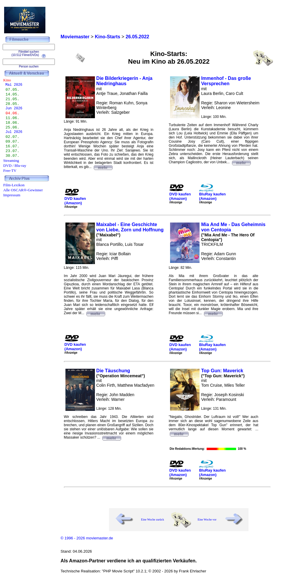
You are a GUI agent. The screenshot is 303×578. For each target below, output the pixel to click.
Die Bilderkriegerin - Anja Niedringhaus (124, 81)
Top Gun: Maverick (222, 370)
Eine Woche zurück (152, 519)
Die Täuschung (113, 370)
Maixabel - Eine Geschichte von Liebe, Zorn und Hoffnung (130, 227)
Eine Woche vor (206, 519)
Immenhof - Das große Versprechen (226, 81)
